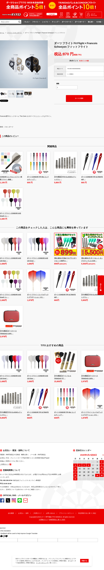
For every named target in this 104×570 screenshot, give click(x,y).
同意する (84, 562)
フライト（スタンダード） (14, 33)
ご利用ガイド (37, 513)
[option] (24, 64)
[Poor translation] (5, 536)
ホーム (2, 33)
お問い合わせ (50, 513)
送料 (27, 513)
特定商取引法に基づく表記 (87, 513)
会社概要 (11, 513)
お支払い (21, 513)
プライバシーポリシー (66, 513)
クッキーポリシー (41, 564)
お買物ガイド (43, 520)
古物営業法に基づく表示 (57, 520)
